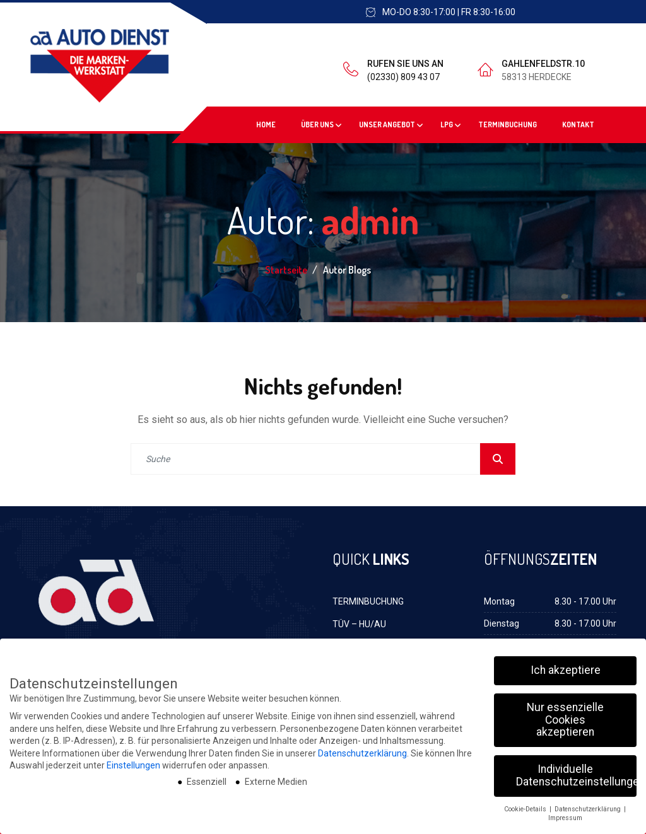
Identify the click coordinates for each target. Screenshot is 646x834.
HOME (266, 124)
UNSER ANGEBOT (387, 124)
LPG (446, 124)
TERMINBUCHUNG (507, 124)
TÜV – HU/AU (359, 624)
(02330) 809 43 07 (403, 77)
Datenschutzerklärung (362, 748)
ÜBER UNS (317, 124)
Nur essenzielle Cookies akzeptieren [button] (565, 714)
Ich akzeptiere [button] (566, 665)
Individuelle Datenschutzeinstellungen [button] (576, 771)
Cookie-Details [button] (526, 804)
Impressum (565, 813)
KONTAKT (578, 124)
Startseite (287, 270)
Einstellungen (133, 761)
